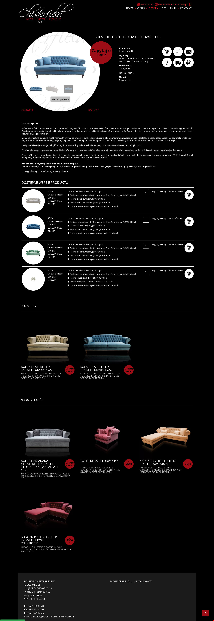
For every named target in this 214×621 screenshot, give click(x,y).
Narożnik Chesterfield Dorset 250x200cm (157, 462)
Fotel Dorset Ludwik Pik (99, 461)
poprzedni (27, 109)
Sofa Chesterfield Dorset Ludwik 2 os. (37, 368)
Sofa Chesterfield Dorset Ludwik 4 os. (96, 368)
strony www (143, 581)
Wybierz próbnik (60, 99)
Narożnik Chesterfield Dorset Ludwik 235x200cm (39, 540)
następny (93, 109)
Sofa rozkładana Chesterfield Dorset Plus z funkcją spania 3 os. (39, 465)
